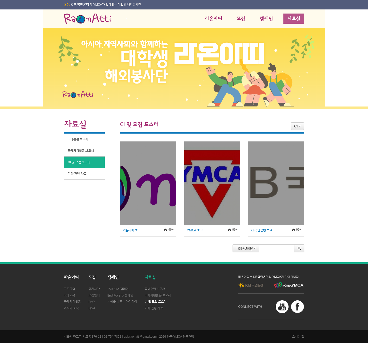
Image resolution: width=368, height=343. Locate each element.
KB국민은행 (261, 277)
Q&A (91, 308)
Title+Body (246, 248)
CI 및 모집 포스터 (79, 162)
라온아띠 (213, 19)
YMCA (97, 4)
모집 (241, 19)
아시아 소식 (71, 308)
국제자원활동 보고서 (81, 150)
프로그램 (69, 289)
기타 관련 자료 (77, 173)
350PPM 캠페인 (118, 289)
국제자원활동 (72, 301)
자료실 (293, 19)
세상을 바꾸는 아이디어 (122, 301)
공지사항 (94, 289)
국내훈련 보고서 (78, 139)
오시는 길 (298, 336)
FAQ (91, 301)
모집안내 (94, 295)
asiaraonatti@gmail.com (140, 336)
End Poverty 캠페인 (120, 295)
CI (297, 126)
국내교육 (69, 295)
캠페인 (266, 19)
